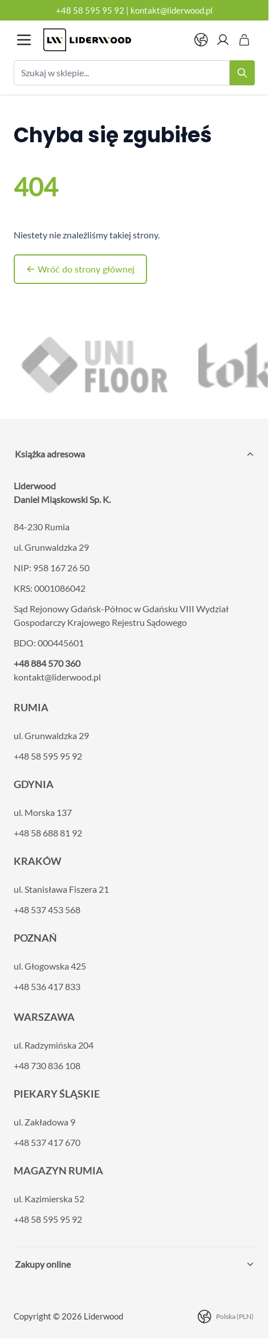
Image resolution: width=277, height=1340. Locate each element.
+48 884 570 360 (47, 663)
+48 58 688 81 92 (48, 832)
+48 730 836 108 (47, 1065)
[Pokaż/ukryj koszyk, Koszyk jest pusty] (244, 40)
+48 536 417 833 (47, 986)
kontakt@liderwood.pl (172, 10)
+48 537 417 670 (47, 1142)
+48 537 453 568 (47, 909)
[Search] (242, 72)
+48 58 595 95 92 (90, 10)
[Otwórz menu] (24, 40)
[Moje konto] (223, 40)
